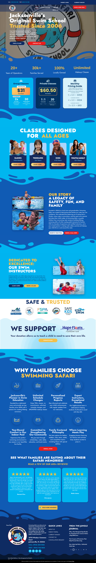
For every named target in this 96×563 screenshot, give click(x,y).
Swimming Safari (36, 558)
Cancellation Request (56, 540)
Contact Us (52, 537)
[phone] (39, 551)
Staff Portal (42, 558)
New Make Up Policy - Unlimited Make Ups (78, 545)
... (81, 549)
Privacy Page (71, 561)
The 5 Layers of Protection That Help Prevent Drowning (78, 540)
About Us (52, 529)
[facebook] (30, 551)
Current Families (54, 535)
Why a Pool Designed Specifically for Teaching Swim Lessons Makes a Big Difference (78, 533)
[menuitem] (36, 7)
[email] (36, 551)
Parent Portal (53, 532)
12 (83, 549)
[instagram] (33, 551)
